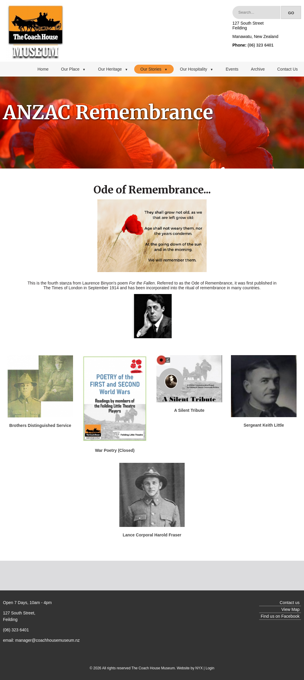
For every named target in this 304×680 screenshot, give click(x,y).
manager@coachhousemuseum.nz (47, 640)
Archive (258, 69)
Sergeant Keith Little (263, 425)
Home (42, 69)
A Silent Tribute (189, 410)
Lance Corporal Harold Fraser (152, 535)
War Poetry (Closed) (114, 450)
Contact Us (287, 69)
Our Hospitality (196, 69)
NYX (199, 668)
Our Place (73, 69)
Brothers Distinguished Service (40, 425)
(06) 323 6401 (260, 45)
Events (232, 69)
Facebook (290, 616)
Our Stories (153, 69)
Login (210, 668)
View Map (290, 609)
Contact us (290, 602)
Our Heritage (113, 69)
